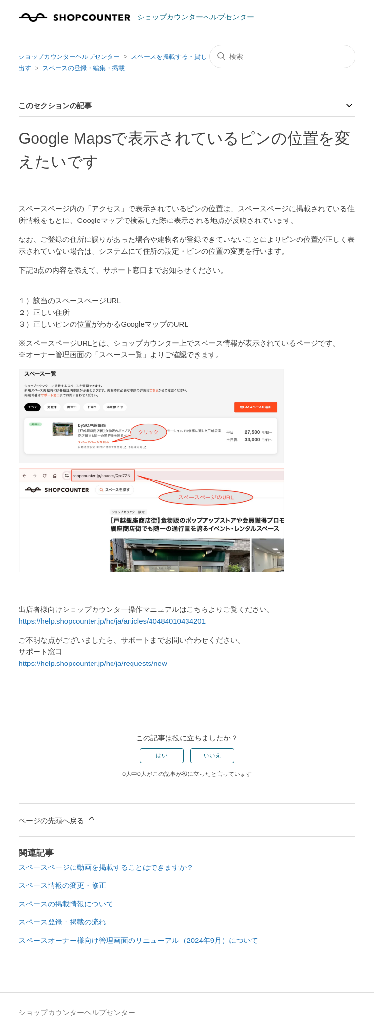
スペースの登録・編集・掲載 (83, 68)
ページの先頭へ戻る (57, 819)
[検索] (282, 56)
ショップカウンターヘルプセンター (69, 56)
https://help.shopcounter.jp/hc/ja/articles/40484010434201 (112, 621)
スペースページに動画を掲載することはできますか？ (106, 867)
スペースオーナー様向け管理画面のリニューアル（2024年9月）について (138, 940)
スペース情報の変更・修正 (62, 885)
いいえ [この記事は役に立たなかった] (212, 755)
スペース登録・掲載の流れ (62, 922)
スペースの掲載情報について (66, 904)
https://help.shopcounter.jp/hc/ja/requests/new (93, 663)
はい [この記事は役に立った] (162, 755)
